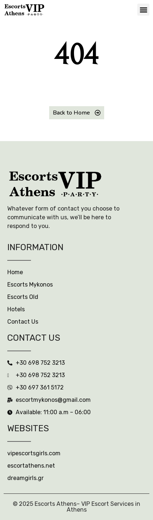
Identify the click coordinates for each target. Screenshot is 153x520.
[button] (143, 10)
